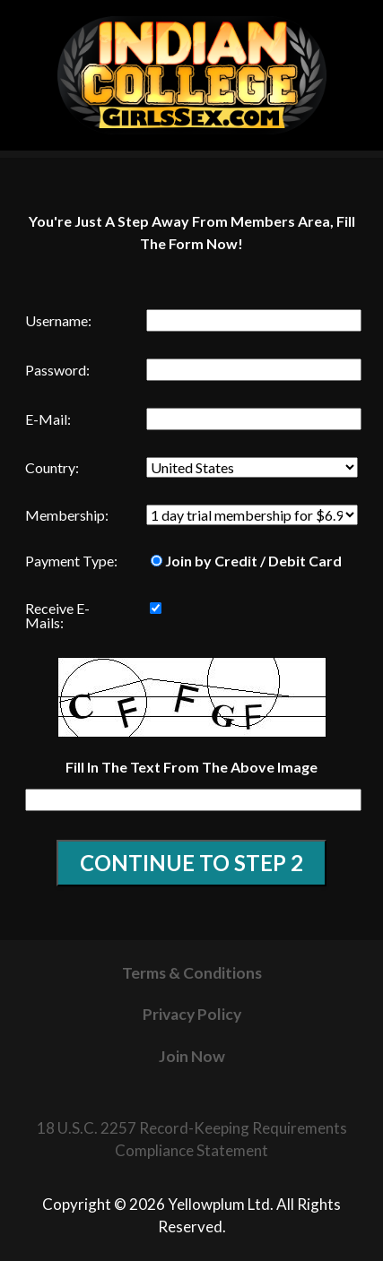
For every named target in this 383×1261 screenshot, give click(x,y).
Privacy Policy (192, 1014)
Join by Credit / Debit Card (246, 560)
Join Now (192, 1056)
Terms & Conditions (192, 972)
